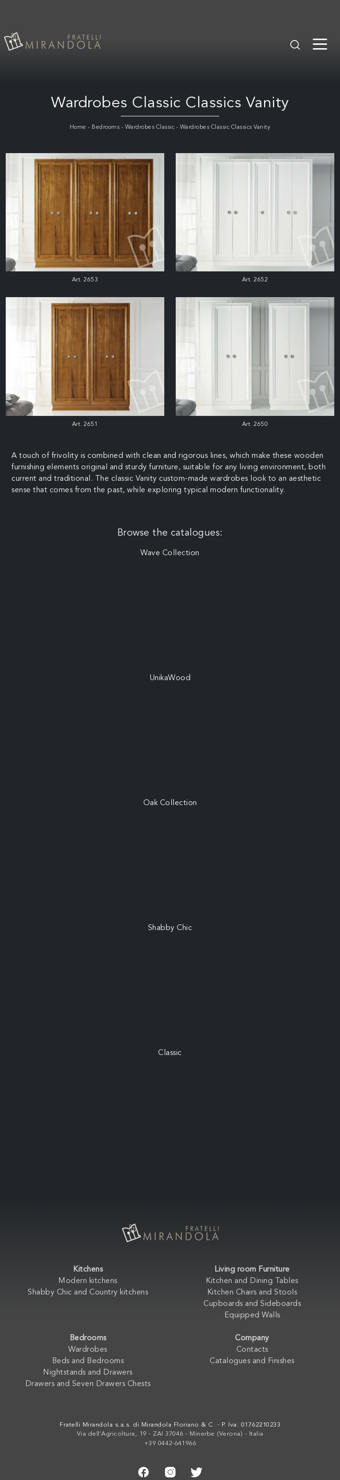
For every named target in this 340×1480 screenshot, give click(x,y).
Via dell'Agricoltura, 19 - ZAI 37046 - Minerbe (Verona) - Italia (170, 1434)
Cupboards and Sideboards (252, 1304)
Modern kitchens (87, 1281)
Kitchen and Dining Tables (252, 1281)
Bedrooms (105, 127)
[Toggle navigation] (320, 43)
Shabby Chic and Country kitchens (88, 1292)
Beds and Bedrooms (88, 1361)
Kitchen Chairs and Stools (252, 1292)
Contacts (252, 1350)
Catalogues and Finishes (252, 1361)
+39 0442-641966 (170, 1443)
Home (78, 127)
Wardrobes (87, 1350)
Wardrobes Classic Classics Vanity (225, 127)
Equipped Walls (252, 1315)
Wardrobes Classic (150, 127)
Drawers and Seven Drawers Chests (88, 1384)
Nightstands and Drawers (88, 1373)
